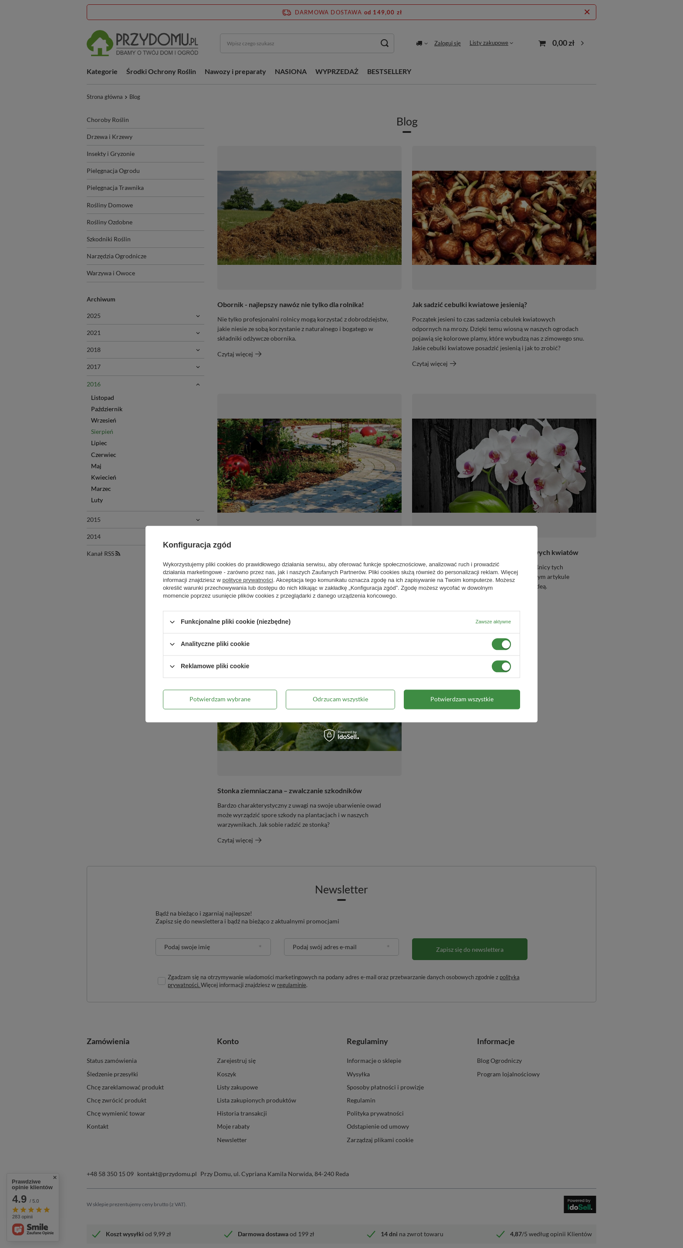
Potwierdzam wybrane (219, 699)
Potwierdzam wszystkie (462, 699)
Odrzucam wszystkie (340, 699)
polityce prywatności (248, 580)
